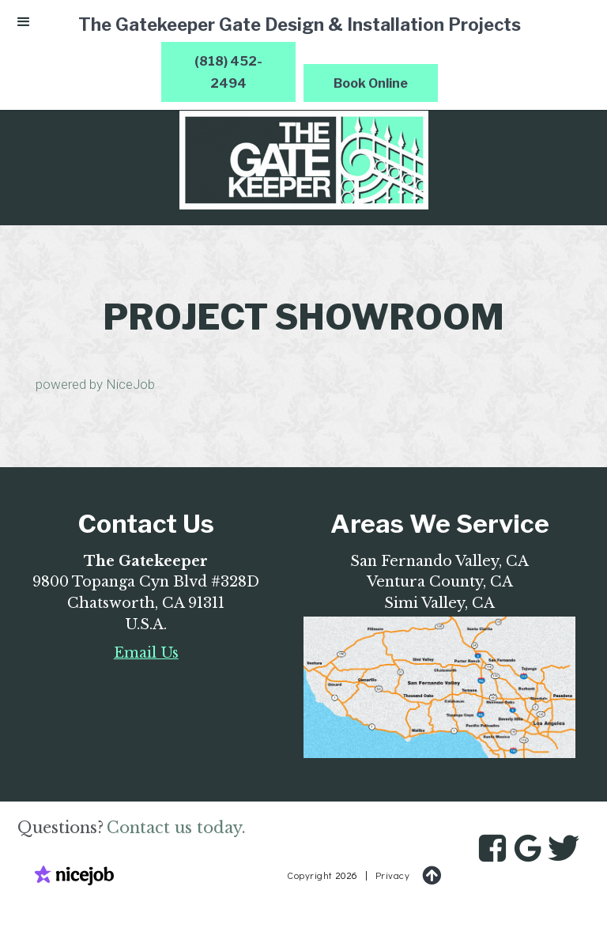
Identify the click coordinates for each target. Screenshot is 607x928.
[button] (23, 25)
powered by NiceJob (95, 384)
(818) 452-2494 (228, 72)
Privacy (392, 875)
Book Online (371, 83)
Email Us (146, 653)
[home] (303, 160)
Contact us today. (176, 827)
